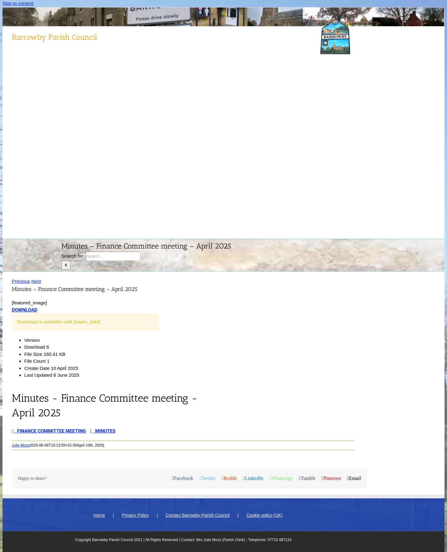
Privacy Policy (135, 515)
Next (36, 281)
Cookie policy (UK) (264, 515)
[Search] (65, 265)
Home (99, 515)
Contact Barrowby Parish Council (197, 515)
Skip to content (17, 3)
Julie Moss (21, 445)
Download (24, 310)
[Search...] (113, 256)
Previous (21, 281)
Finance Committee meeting (49, 431)
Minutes (103, 431)
